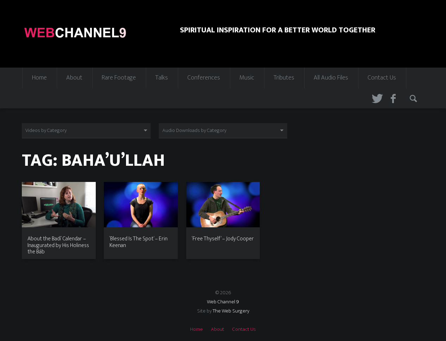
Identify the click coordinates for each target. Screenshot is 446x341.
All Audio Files (331, 77)
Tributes (284, 77)
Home (39, 77)
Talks (161, 77)
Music (246, 77)
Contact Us (382, 77)
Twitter (376, 98)
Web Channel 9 (223, 301)
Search (414, 98)
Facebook (395, 98)
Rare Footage (119, 77)
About (74, 77)
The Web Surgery (231, 311)
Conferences (203, 77)
